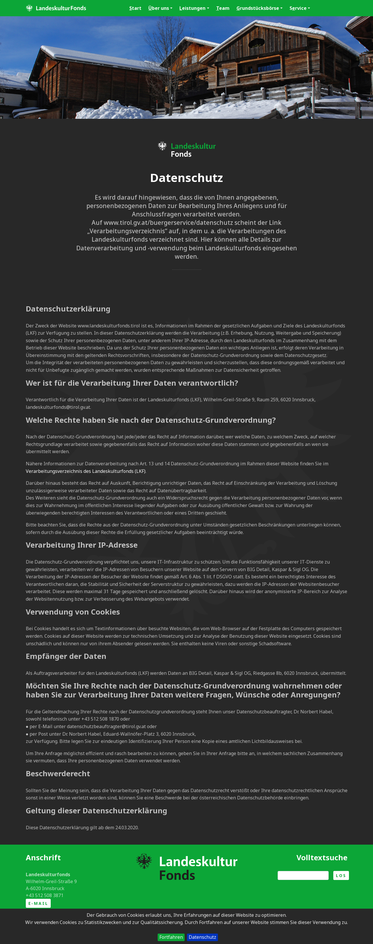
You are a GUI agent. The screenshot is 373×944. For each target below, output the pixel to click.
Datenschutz (202, 937)
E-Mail (38, 903)
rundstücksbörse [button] (259, 8)
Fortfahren (171, 937)
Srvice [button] (300, 8)
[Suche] (303, 875)
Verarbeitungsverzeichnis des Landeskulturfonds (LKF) (85, 471)
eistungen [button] (194, 8)
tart (135, 8)
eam (223, 8)
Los (341, 875)
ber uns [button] (160, 8)
